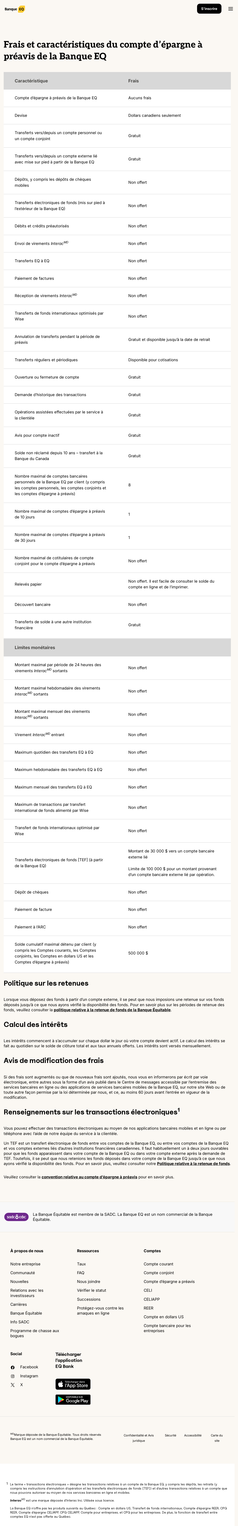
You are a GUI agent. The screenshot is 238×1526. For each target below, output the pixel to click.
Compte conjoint (159, 1272)
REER (148, 1308)
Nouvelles (19, 1281)
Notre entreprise (25, 1264)
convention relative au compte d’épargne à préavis (89, 1177)
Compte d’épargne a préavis (169, 1281)
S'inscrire (209, 8)
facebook (24, 1367)
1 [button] (7, 1483)
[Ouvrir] (230, 9)
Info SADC (19, 1322)
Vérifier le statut (91, 1290)
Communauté (22, 1272)
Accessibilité (192, 1435)
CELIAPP (152, 1299)
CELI (148, 1290)
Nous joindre (88, 1281)
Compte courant (158, 1264)
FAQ (80, 1272)
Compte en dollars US (164, 1317)
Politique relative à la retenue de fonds (193, 1163)
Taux (81, 1264)
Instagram (24, 1376)
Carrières (18, 1304)
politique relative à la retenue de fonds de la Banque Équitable (112, 1010)
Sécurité (170, 1435)
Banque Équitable (26, 1313)
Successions (88, 1299)
